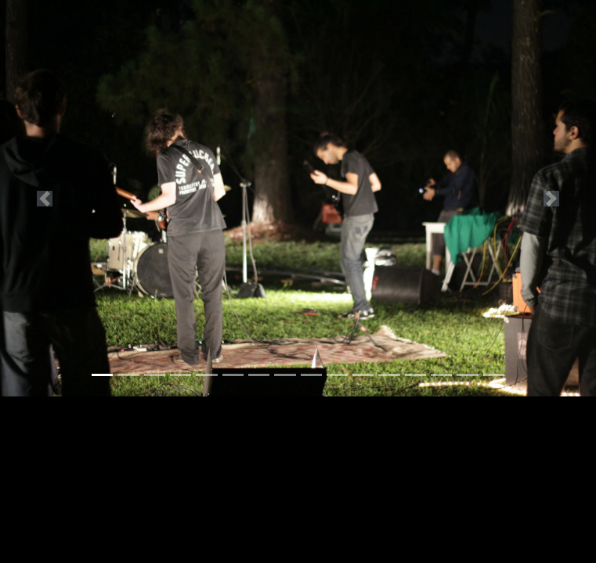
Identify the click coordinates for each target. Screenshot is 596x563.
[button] (44, 198)
